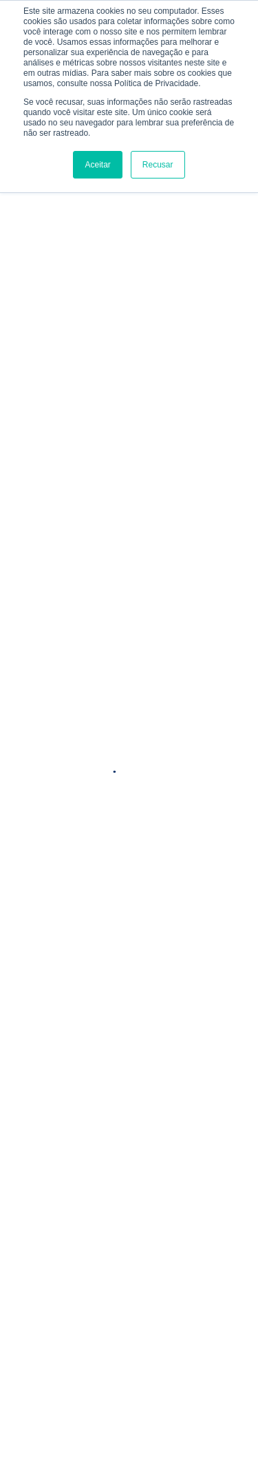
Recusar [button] (157, 165)
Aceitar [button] (97, 165)
